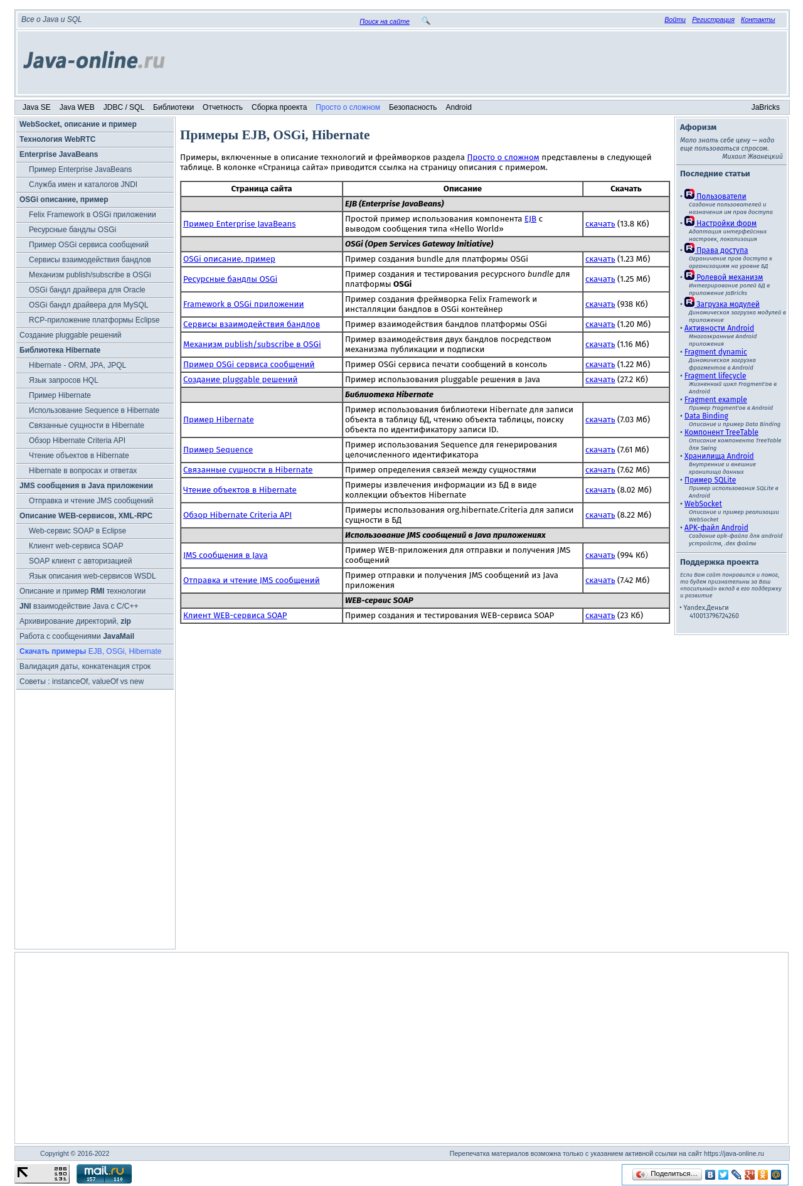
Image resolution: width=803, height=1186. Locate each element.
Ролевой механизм (723, 277)
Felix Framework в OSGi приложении (92, 214)
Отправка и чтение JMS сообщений (91, 500)
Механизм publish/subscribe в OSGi (90, 274)
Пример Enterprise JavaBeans (80, 169)
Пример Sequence (218, 450)
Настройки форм (720, 223)
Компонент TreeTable (721, 432)
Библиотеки (173, 107)
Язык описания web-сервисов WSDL (92, 576)
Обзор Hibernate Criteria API (77, 440)
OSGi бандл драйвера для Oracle (87, 290)
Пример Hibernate (60, 395)
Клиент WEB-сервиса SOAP (235, 616)
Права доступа (716, 250)
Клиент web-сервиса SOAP (76, 546)
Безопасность (413, 107)
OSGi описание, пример (229, 259)
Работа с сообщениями (76, 636)
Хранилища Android (719, 456)
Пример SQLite (710, 480)
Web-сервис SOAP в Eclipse (77, 530)
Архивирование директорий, (75, 621)
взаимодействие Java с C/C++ (78, 606)
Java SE (37, 107)
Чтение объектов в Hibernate (79, 455)
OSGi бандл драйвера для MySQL (88, 305)
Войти (675, 19)
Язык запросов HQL (63, 380)
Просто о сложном (348, 107)
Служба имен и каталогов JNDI (83, 184)
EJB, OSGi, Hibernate (90, 651)
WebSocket (703, 504)
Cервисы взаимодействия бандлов (90, 259)
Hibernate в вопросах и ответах (83, 470)
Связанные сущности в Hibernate (86, 425)
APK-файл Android (716, 527)
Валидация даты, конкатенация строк (85, 666)
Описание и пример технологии (82, 591)
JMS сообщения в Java (225, 555)
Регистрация (713, 19)
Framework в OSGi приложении (243, 304)
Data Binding (706, 416)
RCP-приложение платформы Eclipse (94, 320)
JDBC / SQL (124, 107)
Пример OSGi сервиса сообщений (89, 244)
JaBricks (766, 107)
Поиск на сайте (384, 21)
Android (459, 107)
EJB (530, 219)
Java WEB (77, 107)
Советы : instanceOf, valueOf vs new (81, 681)
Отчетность (223, 107)
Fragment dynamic (715, 352)
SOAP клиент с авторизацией (80, 561)
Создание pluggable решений (70, 335)
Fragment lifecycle (715, 375)
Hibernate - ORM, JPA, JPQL (77, 365)
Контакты (758, 19)
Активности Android (719, 328)
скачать (600, 224)
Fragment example (715, 399)
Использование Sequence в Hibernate (94, 410)
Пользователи (715, 196)
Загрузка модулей (722, 304)
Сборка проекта (279, 107)
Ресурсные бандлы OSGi (72, 229)
